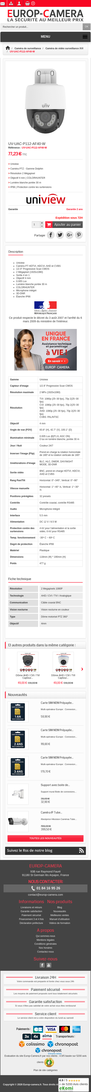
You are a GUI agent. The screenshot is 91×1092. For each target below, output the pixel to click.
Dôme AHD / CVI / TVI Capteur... (28, 677)
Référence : (14, 147)
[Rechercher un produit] (41, 26)
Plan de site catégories (45, 1070)
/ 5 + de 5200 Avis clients (73, 1084)
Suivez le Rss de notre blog (45, 850)
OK (86, 26)
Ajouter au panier (63, 224)
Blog (59, 907)
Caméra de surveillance (28, 48)
